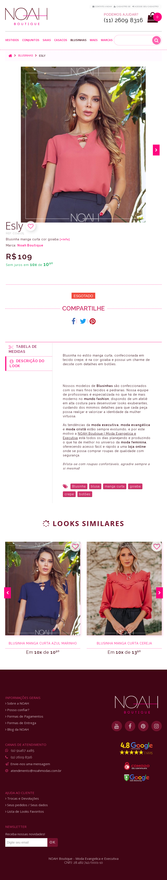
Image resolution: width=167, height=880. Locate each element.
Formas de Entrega (20, 723)
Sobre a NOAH (17, 703)
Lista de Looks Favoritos (24, 811)
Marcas (107, 40)
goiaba (135, 486)
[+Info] (65, 239)
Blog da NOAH (17, 729)
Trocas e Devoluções (22, 798)
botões (84, 494)
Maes (94, 40)
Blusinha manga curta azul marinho (43, 643)
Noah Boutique (30, 245)
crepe (69, 494)
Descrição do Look (27, 363)
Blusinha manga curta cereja (124, 643)
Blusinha (79, 486)
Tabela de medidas (23, 349)
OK (53, 842)
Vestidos (12, 40)
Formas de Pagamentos (24, 716)
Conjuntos (30, 40)
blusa (95, 486)
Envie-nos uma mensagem (30, 764)
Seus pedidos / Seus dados (26, 805)
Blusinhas (78, 40)
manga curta (115, 486)
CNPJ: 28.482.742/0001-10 (83, 863)
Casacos (60, 40)
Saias (47, 40)
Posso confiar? (17, 710)
